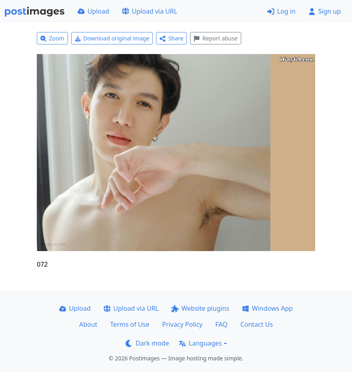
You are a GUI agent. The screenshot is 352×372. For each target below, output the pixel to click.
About (88, 324)
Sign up (324, 11)
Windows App (267, 308)
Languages (200, 343)
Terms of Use (129, 324)
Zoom (52, 38)
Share (171, 38)
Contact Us (256, 324)
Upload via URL (149, 11)
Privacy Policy (182, 324)
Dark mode (147, 343)
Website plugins (200, 308)
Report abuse (215, 38)
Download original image (112, 38)
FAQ (221, 324)
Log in (281, 11)
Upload (93, 11)
